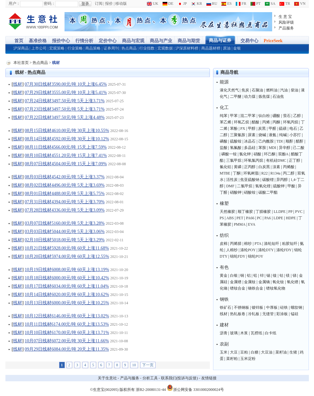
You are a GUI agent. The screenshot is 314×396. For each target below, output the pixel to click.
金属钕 (250, 282)
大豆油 (266, 352)
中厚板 (272, 307)
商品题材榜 (210, 48)
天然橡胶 (227, 211)
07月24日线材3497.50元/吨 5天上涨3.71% (64, 100)
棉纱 (248, 243)
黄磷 (237, 167)
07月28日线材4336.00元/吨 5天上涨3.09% (64, 210)
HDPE (291, 218)
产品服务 (286, 28)
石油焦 (278, 96)
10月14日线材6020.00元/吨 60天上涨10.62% (67, 294)
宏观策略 (57, 48)
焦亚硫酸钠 (249, 179)
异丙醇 (282, 179)
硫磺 (283, 128)
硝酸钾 (235, 192)
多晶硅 (250, 147)
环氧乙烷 (241, 122)
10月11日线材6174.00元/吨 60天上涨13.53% (67, 324)
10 (134, 365)
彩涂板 (282, 314)
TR (285, 3)
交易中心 (249, 40)
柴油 (294, 90)
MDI (272, 147)
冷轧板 (253, 314)
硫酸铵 (235, 141)
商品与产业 (161, 40)
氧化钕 (278, 282)
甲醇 (252, 128)
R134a (275, 173)
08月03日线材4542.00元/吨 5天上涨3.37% (64, 177)
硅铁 (284, 307)
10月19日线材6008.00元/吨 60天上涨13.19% (67, 269)
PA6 (267, 218)
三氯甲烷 (233, 160)
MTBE (225, 173)
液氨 (272, 135)
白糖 (254, 352)
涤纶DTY (265, 250)
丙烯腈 (235, 243)
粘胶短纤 (289, 243)
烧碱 (262, 135)
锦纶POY (255, 256)
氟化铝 (225, 167)
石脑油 (257, 90)
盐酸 (223, 147)
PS (222, 218)
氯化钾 (245, 154)
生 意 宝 (285, 16)
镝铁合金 (255, 288)
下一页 (148, 365)
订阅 (99, 3)
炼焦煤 (264, 96)
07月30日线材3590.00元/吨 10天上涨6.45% (66, 84)
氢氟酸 (235, 147)
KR (196, 3)
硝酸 (257, 154)
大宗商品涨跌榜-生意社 (33, 21)
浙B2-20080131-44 (151, 389)
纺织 (224, 235)
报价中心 (61, 40)
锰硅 (294, 314)
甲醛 (272, 128)
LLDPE (280, 211)
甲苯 (234, 115)
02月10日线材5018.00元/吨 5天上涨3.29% (64, 239)
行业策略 (75, 48)
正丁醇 (294, 160)
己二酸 (298, 147)
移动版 (121, 3)
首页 (18, 40)
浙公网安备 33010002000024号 (195, 387)
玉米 (223, 352)
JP (182, 3)
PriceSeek (273, 40)
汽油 (284, 90)
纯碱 (283, 135)
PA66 (250, 218)
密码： (49, 3)
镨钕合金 (237, 288)
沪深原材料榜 (186, 48)
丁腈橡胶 (263, 211)
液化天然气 (229, 90)
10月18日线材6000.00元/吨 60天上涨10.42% (67, 278)
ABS (230, 218)
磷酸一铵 (229, 154)
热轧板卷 (237, 314)
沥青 (223, 333)
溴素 (276, 167)
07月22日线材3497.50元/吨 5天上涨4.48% (64, 117)
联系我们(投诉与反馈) (179, 378)
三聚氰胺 (237, 135)
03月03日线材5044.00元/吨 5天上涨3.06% (64, 231)
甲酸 (291, 186)
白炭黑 (264, 167)
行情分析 (84, 40)
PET (239, 218)
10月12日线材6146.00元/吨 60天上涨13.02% (67, 316)
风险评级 (286, 22)
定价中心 (108, 40)
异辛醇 (284, 147)
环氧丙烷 (290, 122)
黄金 (223, 275)
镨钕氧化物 (275, 288)
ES (226, 3)
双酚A (283, 154)
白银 (234, 275)
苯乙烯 (225, 122)
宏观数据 (165, 48)
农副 (224, 344)
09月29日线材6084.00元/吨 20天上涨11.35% (67, 349)
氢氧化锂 (263, 186)
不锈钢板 (241, 307)
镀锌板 (257, 307)
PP (290, 211)
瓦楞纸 (256, 333)
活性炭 (232, 179)
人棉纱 (232, 250)
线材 (17, 84)
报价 (109, 3)
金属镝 (264, 282)
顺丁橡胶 (245, 211)
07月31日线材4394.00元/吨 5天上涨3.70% (64, 201)
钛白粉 (264, 115)
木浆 (244, 333)
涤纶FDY (284, 250)
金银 (237, 48)
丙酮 (276, 122)
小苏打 (295, 135)
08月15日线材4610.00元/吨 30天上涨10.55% (67, 130)
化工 (224, 107)
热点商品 (129, 48)
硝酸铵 (250, 192)
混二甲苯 (248, 115)
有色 (224, 267)
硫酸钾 (279, 186)
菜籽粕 (232, 358)
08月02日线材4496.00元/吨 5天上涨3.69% (64, 185)
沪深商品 (21, 48)
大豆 (234, 352)
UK (152, 3)
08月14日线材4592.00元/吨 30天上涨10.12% (67, 138)
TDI (279, 141)
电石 (293, 128)
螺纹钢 (296, 307)
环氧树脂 (251, 173)
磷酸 (223, 141)
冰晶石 (250, 141)
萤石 (287, 115)
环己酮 (269, 154)
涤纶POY (248, 250)
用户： (14, 3)
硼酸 (276, 115)
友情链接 (209, 378)
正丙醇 (250, 167)
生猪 (293, 352)
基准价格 (38, 40)
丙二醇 (289, 173)
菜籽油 (281, 352)
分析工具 (150, 378)
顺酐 (289, 141)
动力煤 (250, 96)
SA (270, 3)
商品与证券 (220, 40)
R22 (264, 173)
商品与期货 (189, 40)
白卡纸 (270, 333)
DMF (230, 186)
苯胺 (262, 147)
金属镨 (235, 282)
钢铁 (224, 299)
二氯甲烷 (244, 186)
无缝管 (268, 314)
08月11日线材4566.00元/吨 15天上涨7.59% (66, 147)
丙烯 (266, 122)
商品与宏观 (133, 40)
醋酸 (255, 122)
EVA (251, 224)
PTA (258, 243)
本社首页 (21, 62)
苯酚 (234, 128)
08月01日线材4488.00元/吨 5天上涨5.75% (64, 193)
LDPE (278, 218)
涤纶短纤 (271, 243)
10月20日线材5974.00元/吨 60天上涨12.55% (67, 256)
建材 (224, 324)
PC (259, 218)
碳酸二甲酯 (268, 192)
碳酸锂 (268, 179)
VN (299, 3)
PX (242, 128)
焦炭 (245, 90)
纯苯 (223, 115)
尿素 (252, 135)
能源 (224, 82)
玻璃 (234, 333)
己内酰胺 (266, 141)
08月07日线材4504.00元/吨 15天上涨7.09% (66, 163)
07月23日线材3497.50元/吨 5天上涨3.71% (64, 109)
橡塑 (224, 203)
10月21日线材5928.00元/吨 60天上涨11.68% (67, 248)
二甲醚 (235, 96)
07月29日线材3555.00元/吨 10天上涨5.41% (66, 92)
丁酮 (237, 173)
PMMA (239, 224)
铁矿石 (225, 307)
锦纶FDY (237, 256)
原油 (227, 48)
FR (241, 3)
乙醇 (297, 115)
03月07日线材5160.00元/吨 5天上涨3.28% (64, 223)
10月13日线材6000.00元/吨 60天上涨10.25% (67, 302)
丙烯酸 (289, 167)
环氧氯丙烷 (253, 160)
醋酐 (299, 141)
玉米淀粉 (248, 358)
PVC (299, 211)
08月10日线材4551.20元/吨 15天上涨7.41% (66, 155)
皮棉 (223, 243)
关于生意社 (107, 378)
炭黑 (262, 128)
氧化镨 (292, 282)
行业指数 (147, 48)
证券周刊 (111, 48)
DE (168, 3)
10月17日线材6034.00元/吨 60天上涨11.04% (67, 286)
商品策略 (93, 48)
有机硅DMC (276, 160)
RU (212, 3)
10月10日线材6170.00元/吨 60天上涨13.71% (67, 332)
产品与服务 (129, 378)
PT (255, 3)
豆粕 (244, 352)
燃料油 (272, 90)
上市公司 (39, 48)
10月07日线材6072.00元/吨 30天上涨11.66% (67, 340)
